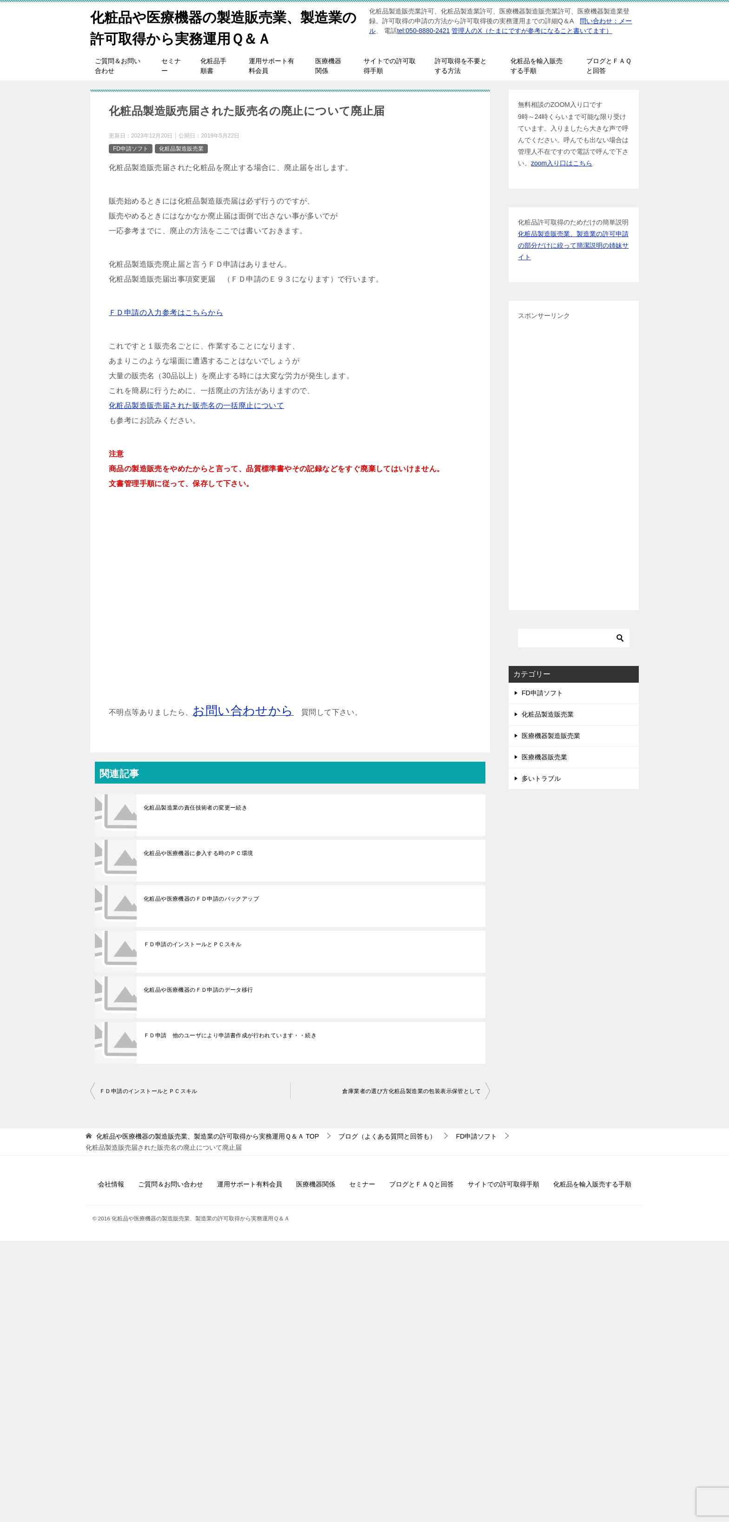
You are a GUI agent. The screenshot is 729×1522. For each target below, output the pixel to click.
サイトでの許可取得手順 (390, 65)
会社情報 (111, 1183)
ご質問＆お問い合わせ (117, 65)
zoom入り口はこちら (561, 162)
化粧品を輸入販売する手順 (536, 65)
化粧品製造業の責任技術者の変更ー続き (195, 807)
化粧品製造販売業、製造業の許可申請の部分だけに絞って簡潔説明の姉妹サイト (573, 244)
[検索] (574, 637)
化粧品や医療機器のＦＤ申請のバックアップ (201, 898)
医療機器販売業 (544, 756)
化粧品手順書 (213, 65)
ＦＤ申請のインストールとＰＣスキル (193, 944)
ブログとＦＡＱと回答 (608, 65)
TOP (207, 1136)
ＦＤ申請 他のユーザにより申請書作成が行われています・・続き (230, 1035)
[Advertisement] (290, 604)
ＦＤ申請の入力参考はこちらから (166, 312)
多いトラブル (541, 778)
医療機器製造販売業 (551, 734)
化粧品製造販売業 (181, 148)
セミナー (171, 65)
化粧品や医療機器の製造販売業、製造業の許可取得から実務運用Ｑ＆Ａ (223, 26)
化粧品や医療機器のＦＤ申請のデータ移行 (198, 989)
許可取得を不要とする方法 (461, 65)
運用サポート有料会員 (271, 65)
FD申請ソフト (130, 148)
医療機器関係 (328, 65)
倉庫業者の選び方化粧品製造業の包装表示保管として (411, 1090)
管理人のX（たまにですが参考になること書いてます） (531, 30)
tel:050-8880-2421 (423, 30)
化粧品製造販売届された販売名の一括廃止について (196, 405)
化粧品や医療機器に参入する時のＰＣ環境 (198, 853)
